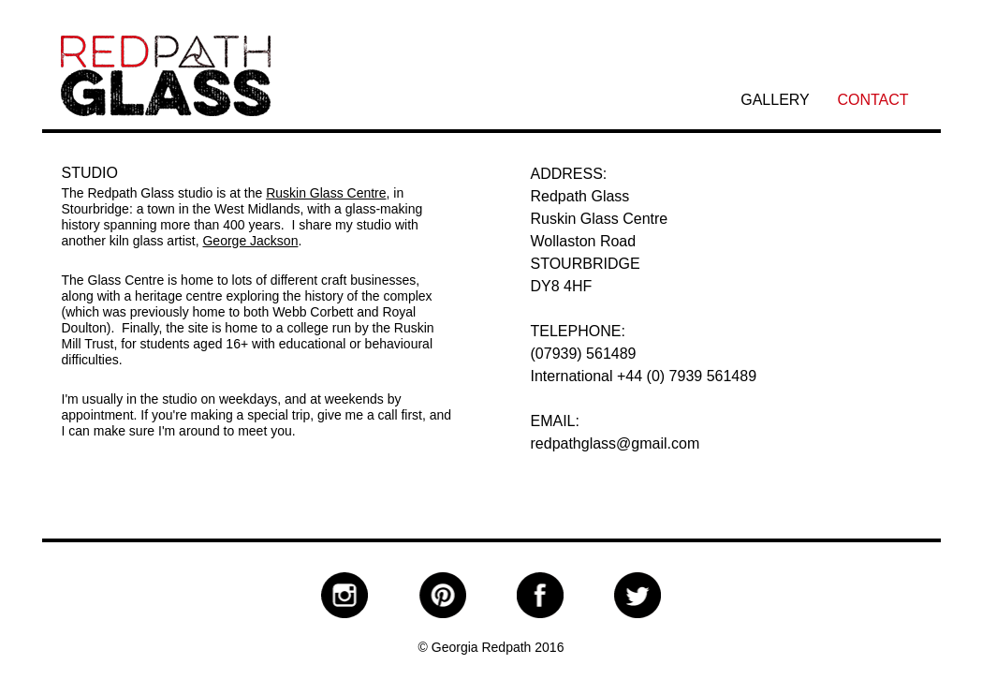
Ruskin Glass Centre (326, 192)
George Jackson (250, 240)
